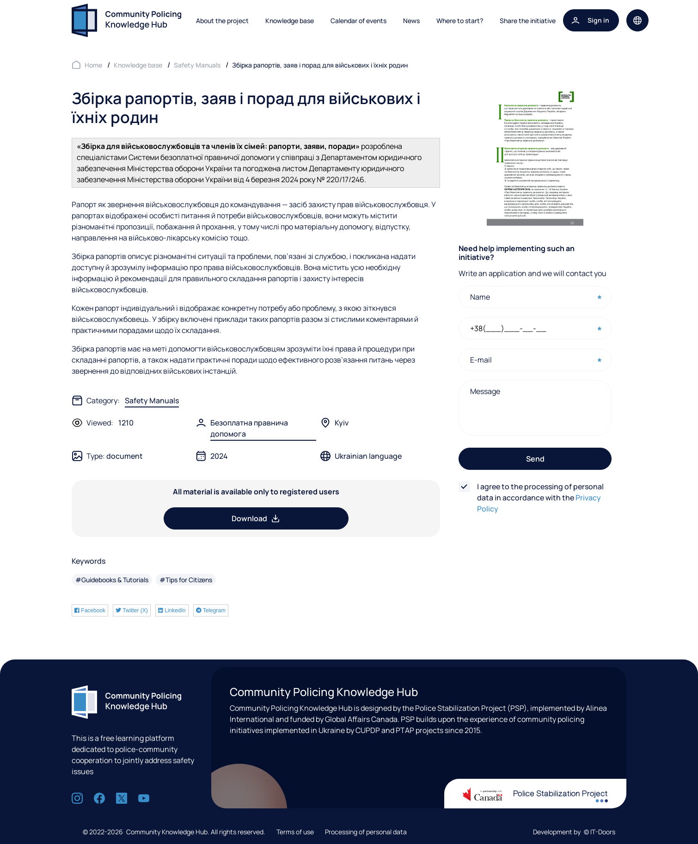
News (411, 20)
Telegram (211, 610)
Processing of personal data (366, 831)
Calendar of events (358, 20)
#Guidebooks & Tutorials (111, 579)
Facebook (89, 610)
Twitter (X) (132, 610)
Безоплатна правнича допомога (249, 428)
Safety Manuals (152, 400)
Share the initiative (528, 20)
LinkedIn (172, 610)
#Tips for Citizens (185, 579)
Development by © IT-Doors (574, 831)
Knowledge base (289, 20)
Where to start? (459, 20)
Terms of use (295, 831)
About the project (222, 20)
